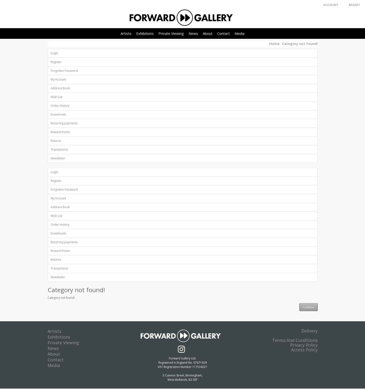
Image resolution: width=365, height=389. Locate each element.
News (193, 33)
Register (56, 62)
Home (274, 43)
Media (239, 33)
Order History (60, 106)
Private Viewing (171, 33)
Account (330, 5)
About (207, 33)
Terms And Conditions (295, 340)
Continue (308, 307)
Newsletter (58, 158)
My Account (58, 80)
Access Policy (304, 350)
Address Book (60, 88)
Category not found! (300, 43)
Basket (354, 5)
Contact (223, 33)
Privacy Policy (304, 345)
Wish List (56, 97)
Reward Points (60, 132)
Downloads (58, 115)
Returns (56, 141)
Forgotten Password (64, 71)
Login (54, 53)
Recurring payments (64, 123)
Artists (126, 33)
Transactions (59, 150)
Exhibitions (145, 33)
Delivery (309, 331)
